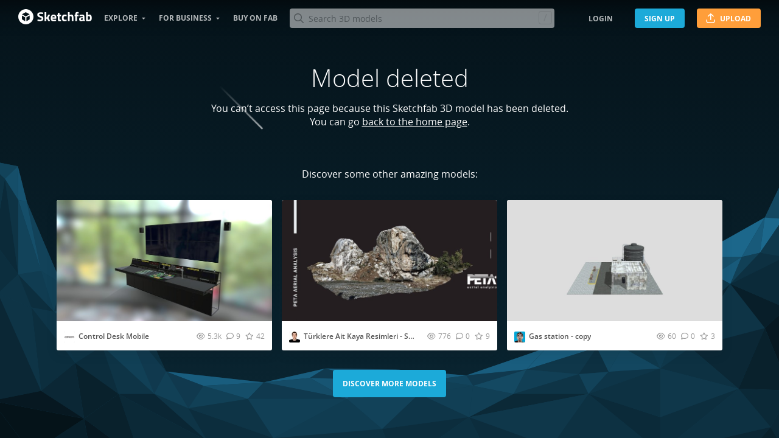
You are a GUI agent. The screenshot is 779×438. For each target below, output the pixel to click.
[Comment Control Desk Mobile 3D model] (233, 336)
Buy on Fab (255, 18)
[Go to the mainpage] (55, 18)
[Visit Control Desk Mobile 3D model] (164, 260)
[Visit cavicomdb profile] (69, 337)
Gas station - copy (560, 336)
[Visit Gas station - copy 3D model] (614, 260)
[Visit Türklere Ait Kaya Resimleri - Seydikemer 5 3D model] (389, 260)
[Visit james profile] (519, 337)
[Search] (421, 18)
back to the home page (414, 121)
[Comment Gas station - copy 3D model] (688, 336)
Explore (121, 18)
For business (185, 18)
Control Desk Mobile (114, 336)
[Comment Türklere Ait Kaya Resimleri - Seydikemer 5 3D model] (463, 336)
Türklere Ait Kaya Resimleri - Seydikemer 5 (377, 336)
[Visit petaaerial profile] (294, 337)
